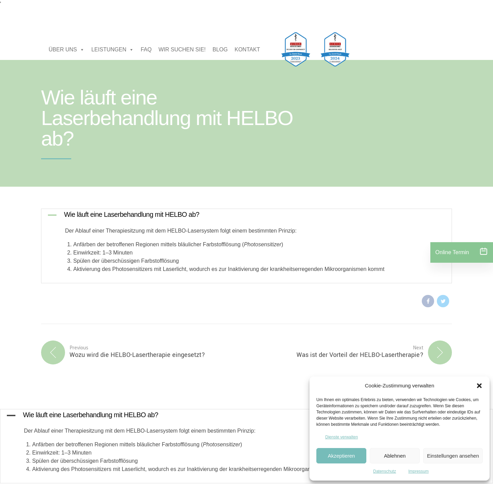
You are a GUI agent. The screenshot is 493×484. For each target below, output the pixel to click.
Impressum (418, 471)
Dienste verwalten (341, 437)
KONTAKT (247, 49)
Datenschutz (384, 471)
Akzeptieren (341, 456)
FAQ (146, 49)
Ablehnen (394, 456)
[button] (479, 385)
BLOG (220, 49)
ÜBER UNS (67, 49)
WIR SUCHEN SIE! (182, 49)
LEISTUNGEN (112, 49)
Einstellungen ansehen (453, 456)
